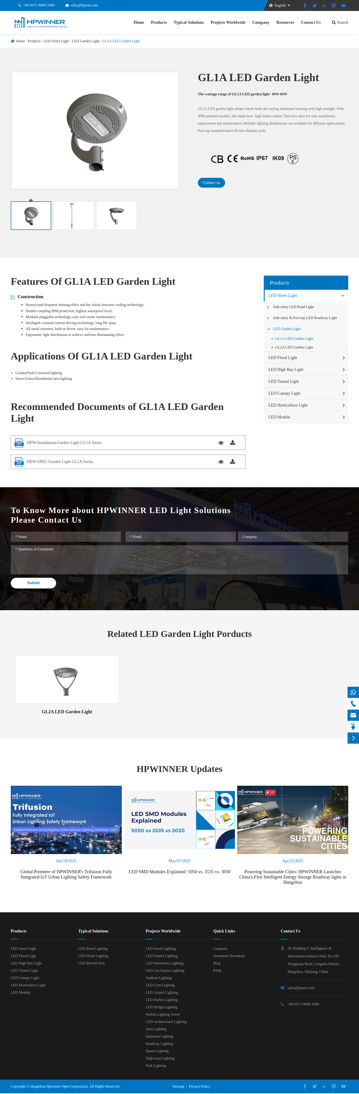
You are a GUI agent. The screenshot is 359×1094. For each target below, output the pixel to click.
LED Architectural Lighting (166, 1022)
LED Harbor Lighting (162, 1000)
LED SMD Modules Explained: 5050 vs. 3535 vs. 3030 (179, 871)
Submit (33, 583)
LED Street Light (56, 41)
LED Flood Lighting (93, 956)
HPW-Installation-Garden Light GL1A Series (64, 442)
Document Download (229, 956)
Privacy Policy (199, 1086)
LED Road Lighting (93, 948)
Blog (216, 963)
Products (159, 22)
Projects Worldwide (228, 22)
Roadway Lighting (159, 1044)
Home (139, 22)
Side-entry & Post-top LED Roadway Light (305, 318)
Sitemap (178, 1086)
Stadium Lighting (158, 978)
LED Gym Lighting (160, 985)
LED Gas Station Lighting (165, 970)
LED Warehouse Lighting (165, 963)
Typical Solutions (189, 22)
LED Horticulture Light (287, 405)
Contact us (211, 182)
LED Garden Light (86, 41)
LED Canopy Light (284, 393)
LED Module (279, 417)
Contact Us (311, 22)
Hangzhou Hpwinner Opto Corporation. (59, 1086)
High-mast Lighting (160, 1058)
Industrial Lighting (159, 1036)
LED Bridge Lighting (161, 1007)
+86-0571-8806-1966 (38, 5)
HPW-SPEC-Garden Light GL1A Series (60, 461)
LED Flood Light (282, 357)
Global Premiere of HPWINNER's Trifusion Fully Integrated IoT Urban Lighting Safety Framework (66, 874)
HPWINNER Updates (179, 769)
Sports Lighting (157, 1051)
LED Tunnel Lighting (162, 956)
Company (260, 22)
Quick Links (224, 931)
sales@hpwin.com (84, 5)
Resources (285, 22)
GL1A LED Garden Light (121, 41)
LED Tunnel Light (283, 381)
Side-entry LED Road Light (293, 307)
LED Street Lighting (161, 948)
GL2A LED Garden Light (294, 347)
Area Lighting (156, 1029)
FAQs (217, 970)
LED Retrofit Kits (91, 963)
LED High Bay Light (285, 369)
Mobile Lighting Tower (163, 1014)
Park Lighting (156, 1065)
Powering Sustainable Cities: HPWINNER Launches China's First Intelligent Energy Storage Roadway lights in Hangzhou (292, 877)
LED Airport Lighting (162, 992)
